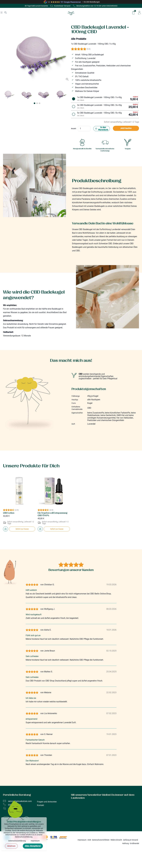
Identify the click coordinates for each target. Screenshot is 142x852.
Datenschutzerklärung (17, 842)
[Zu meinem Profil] (139, 12)
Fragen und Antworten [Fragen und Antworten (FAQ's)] (47, 801)
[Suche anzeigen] (5, 12)
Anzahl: (73, 128)
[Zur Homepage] (71, 13)
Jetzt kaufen (126, 128)
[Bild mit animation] (15, 812)
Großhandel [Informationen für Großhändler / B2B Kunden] (134, 843)
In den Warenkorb (101, 128)
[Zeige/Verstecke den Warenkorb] (133, 12)
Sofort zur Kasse (22, 529)
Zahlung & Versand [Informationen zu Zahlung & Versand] (130, 840)
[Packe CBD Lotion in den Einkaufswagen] (5, 528)
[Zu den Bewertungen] (105, 49)
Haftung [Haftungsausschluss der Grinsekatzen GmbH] (125, 843)
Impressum (35, 842)
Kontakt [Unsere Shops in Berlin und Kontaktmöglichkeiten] (40, 805)
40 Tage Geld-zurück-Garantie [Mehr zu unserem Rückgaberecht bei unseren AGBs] (36, 6)
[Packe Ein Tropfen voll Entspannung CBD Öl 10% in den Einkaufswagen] (40, 528)
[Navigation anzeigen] (1, 12)
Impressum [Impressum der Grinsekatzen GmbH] (82, 840)
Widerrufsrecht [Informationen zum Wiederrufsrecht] (116, 840)
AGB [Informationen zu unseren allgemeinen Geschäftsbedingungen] (89, 840)
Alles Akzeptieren (33, 847)
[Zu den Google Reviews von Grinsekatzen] (71, 2)
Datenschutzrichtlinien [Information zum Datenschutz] (100, 840)
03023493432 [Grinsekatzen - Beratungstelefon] (111, 6)
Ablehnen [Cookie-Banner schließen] (11, 847)
